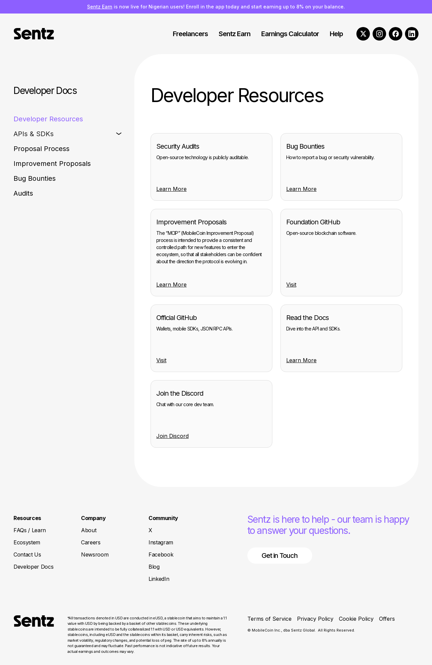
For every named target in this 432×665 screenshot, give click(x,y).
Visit (291, 284)
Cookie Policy (356, 618)
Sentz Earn (99, 6)
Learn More (171, 189)
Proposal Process (42, 149)
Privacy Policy (315, 618)
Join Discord (172, 436)
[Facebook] (395, 34)
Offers (387, 618)
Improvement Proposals (52, 163)
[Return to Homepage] (34, 635)
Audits (23, 193)
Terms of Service (269, 618)
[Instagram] (379, 34)
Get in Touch (280, 555)
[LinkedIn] (411, 34)
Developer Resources (48, 119)
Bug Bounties (35, 178)
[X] (363, 34)
